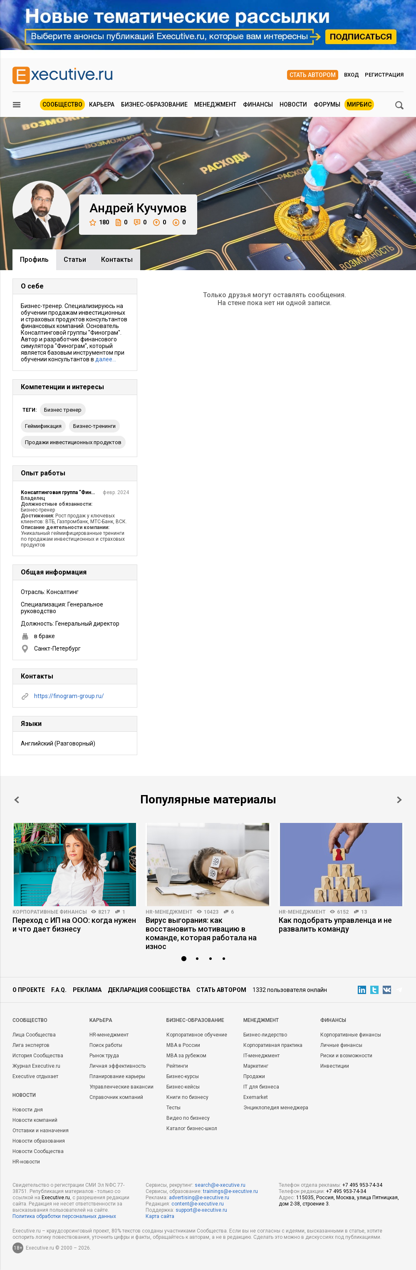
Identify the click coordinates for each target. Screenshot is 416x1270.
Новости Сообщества (38, 1151)
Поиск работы (105, 1045)
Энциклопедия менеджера (275, 1108)
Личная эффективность (117, 1066)
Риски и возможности (346, 1056)
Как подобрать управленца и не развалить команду (335, 924)
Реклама (87, 990)
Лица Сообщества (34, 1035)
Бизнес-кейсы (183, 1087)
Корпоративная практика (272, 1045)
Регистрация (384, 75)
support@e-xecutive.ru (201, 1210)
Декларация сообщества (149, 990)
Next (399, 800)
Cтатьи (75, 259)
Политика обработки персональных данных (64, 1216)
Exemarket (255, 1097)
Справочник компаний (116, 1097)
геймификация (43, 426)
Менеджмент (215, 104)
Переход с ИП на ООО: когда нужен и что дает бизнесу (74, 924)
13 (364, 912)
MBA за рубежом (186, 1056)
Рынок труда (104, 1056)
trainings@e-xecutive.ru (230, 1191)
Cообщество (29, 1020)
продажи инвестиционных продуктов (73, 442)
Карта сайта (160, 1216)
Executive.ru (56, 1197)
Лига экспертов (31, 1045)
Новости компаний (34, 1120)
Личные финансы (341, 1045)
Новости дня (27, 1110)
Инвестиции (334, 1066)
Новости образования (38, 1141)
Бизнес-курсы (182, 1076)
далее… (105, 359)
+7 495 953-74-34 (362, 1185)
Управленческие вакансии (121, 1087)
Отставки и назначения (40, 1130)
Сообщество (62, 104)
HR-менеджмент (169, 912)
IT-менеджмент (261, 1056)
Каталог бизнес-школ (191, 1128)
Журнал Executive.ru (36, 1066)
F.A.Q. (59, 990)
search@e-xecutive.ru (220, 1185)
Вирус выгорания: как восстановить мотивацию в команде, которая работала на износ (201, 933)
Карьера (101, 104)
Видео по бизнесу (188, 1118)
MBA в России (183, 1045)
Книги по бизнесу (187, 1097)
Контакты (117, 259)
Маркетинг (255, 1066)
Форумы (327, 104)
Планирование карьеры (117, 1076)
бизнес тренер (63, 410)
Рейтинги (177, 1066)
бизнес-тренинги (94, 426)
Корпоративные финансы (49, 912)
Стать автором (313, 75)
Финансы (258, 104)
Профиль (34, 259)
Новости (293, 104)
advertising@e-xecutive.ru (199, 1197)
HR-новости (26, 1162)
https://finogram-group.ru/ (69, 696)
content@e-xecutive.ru (197, 1204)
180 (99, 222)
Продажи (254, 1076)
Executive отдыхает (35, 1076)
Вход (351, 75)
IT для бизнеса (261, 1087)
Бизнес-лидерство (265, 1035)
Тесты (173, 1108)
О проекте (28, 990)
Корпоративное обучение (196, 1035)
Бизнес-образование (154, 104)
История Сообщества (37, 1056)
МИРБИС (359, 104)
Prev (16, 800)
